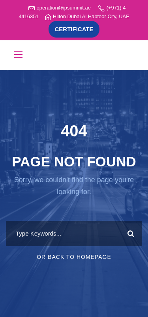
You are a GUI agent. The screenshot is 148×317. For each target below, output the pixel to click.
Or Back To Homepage (74, 257)
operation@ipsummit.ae (64, 8)
